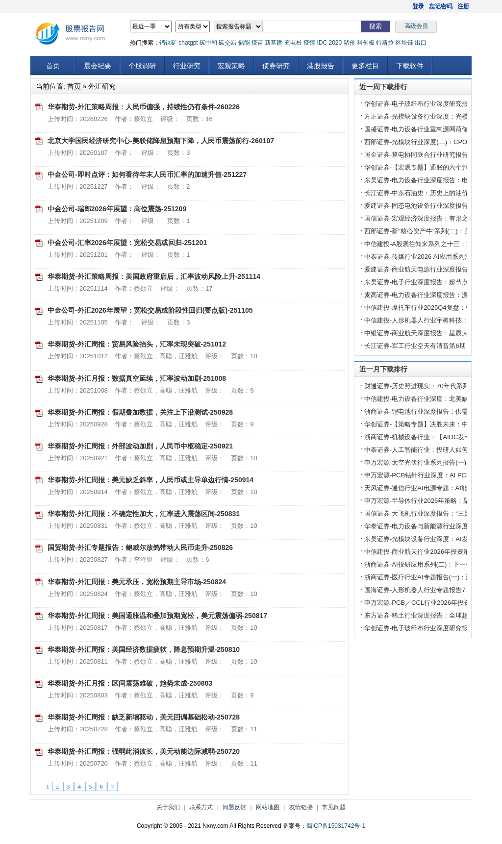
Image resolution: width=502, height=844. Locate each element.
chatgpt (188, 42)
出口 (421, 42)
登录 (418, 6)
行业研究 (187, 66)
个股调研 (142, 66)
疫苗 (257, 42)
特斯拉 (385, 42)
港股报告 (320, 66)
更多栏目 (365, 66)
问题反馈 (234, 807)
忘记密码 (440, 6)
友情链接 (301, 807)
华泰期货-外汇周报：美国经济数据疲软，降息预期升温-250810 (144, 649)
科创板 (366, 42)
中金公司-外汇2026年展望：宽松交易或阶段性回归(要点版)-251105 (150, 310)
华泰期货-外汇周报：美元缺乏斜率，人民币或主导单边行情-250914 (150, 480)
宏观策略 (231, 66)
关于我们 (168, 807)
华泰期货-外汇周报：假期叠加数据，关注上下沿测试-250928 (140, 412)
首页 (53, 66)
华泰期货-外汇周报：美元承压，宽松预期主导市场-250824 (137, 582)
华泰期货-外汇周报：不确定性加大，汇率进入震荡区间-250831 (144, 514)
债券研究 (276, 66)
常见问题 (334, 807)
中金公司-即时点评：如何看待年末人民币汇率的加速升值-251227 (147, 174)
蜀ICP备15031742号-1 (335, 825)
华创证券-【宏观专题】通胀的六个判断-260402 (431, 167)
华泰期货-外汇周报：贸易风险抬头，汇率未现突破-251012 (137, 344)
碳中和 (208, 42)
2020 (335, 42)
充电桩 (293, 42)
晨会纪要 (97, 66)
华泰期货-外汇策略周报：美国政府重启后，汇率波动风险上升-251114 (154, 276)
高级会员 (416, 26)
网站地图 (267, 807)
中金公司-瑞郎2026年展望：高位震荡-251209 (117, 209)
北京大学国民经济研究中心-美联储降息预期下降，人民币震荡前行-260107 (161, 141)
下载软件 (410, 66)
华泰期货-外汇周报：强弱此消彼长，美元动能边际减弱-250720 (144, 751)
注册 (463, 6)
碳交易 (227, 42)
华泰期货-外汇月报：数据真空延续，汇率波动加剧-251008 (137, 378)
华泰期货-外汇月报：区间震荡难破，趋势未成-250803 (130, 683)
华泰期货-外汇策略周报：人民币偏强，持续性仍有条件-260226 (144, 107)
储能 (244, 42)
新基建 (273, 42)
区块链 (404, 42)
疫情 (309, 42)
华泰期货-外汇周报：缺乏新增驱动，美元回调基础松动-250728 (144, 717)
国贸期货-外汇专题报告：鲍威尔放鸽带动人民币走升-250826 (140, 547)
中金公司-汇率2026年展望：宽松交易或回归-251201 (127, 243)
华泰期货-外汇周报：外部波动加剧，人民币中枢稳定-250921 (140, 446)
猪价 (349, 42)
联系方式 (201, 807)
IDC (322, 42)
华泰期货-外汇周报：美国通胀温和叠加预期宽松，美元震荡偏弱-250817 (157, 616)
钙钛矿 (168, 42)
